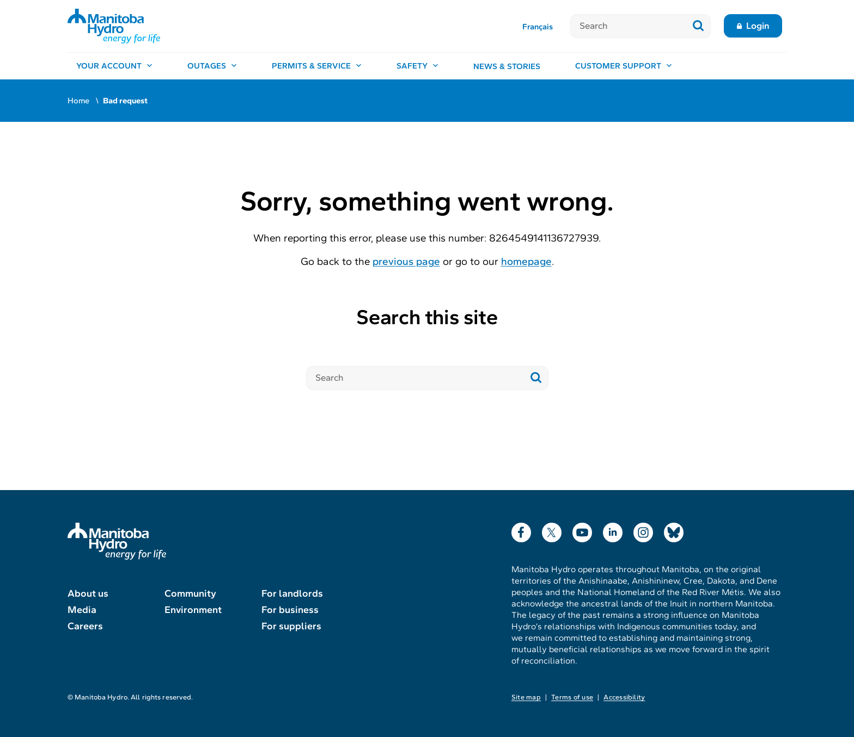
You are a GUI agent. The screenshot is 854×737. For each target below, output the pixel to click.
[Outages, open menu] (212, 66)
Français (537, 26)
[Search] (628, 26)
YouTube (582, 530)
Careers (85, 626)
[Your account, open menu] (114, 66)
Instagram (643, 530)
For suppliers (291, 626)
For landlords (292, 593)
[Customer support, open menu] (623, 66)
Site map (526, 697)
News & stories (506, 66)
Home (78, 100)
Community (190, 593)
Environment (193, 609)
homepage (526, 261)
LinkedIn (613, 530)
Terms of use (572, 697)
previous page (406, 261)
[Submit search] (698, 26)
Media (82, 609)
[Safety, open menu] (417, 66)
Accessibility (624, 697)
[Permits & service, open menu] (316, 66)
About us (88, 593)
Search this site (426, 317)
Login (758, 26)
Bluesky (674, 530)
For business (290, 609)
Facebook (521, 530)
